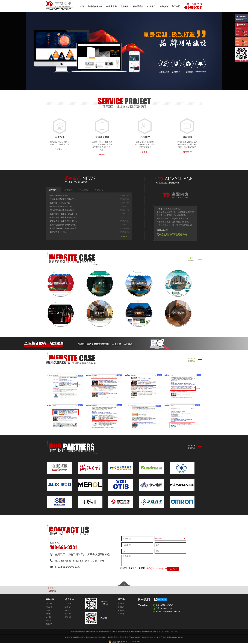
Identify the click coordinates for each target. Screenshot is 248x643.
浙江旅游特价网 (139, 286)
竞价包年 (125, 6)
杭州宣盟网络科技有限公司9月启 (62, 228)
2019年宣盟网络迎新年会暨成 (61, 210)
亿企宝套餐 (111, 6)
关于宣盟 (176, 6)
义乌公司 (68, 603)
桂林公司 (68, 614)
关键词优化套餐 (95, 6)
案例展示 (121, 603)
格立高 (60, 313)
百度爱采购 (138, 6)
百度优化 (49, 603)
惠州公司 (68, 610)
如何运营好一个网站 (57, 232)
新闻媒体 (121, 610)
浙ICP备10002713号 (169, 632)
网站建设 (49, 607)
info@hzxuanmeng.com (157, 568)
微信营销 (49, 624)
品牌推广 (49, 614)
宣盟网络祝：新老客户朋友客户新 (63, 214)
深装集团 (139, 313)
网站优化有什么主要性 (58, 196)
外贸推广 (151, 6)
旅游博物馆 (178, 283)
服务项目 (164, 6)
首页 (82, 6)
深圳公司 (68, 607)
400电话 (48, 620)
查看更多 (125, 236)
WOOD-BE (178, 313)
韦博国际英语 (61, 283)
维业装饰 (100, 313)
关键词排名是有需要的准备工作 (62, 199)
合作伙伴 (121, 607)
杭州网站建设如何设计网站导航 (62, 225)
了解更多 (60, 149)
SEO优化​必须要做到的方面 (60, 206)
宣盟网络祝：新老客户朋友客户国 (63, 221)
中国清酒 (100, 283)
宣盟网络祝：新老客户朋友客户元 (63, 217)
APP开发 (49, 617)
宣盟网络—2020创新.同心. (60, 203)
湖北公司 (68, 617)
